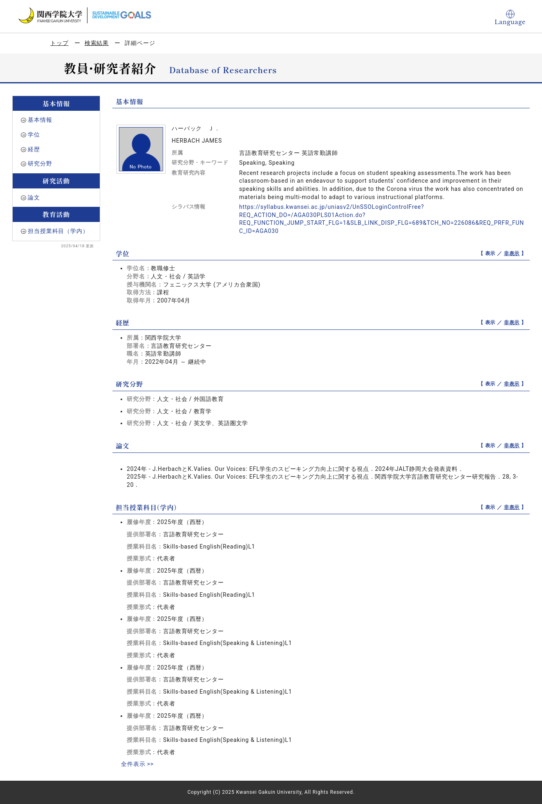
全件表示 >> (137, 764)
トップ (59, 43)
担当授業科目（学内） (58, 231)
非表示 (512, 253)
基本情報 (40, 119)
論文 (34, 197)
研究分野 (40, 163)
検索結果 (97, 43)
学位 (34, 134)
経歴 (34, 149)
